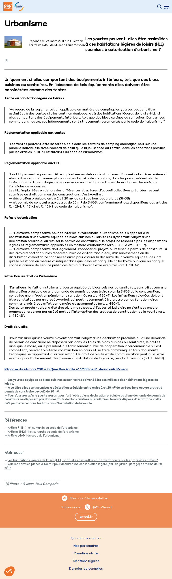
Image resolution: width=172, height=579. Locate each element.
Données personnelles (86, 568)
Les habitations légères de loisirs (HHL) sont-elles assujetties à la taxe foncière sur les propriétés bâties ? (83, 460)
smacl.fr (86, 517)
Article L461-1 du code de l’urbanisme (34, 435)
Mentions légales (86, 561)
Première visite (86, 553)
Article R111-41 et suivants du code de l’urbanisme (43, 427)
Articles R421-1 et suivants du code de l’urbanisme (43, 431)
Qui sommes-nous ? (86, 538)
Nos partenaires (86, 546)
